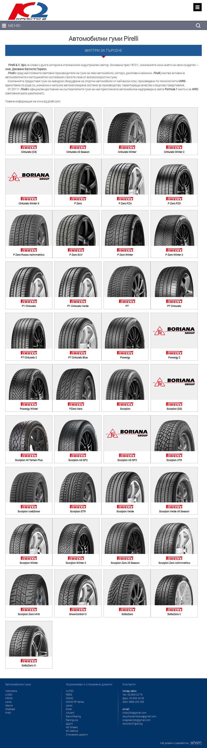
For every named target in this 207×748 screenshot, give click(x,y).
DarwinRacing (73, 716)
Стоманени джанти (77, 734)
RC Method (72, 730)
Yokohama (11, 690)
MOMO (9, 698)
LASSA (9, 694)
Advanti (70, 712)
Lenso (8, 701)
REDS (69, 694)
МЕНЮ (14, 25)
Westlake (10, 709)
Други (69, 723)
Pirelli (8, 712)
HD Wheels (72, 727)
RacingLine (72, 720)
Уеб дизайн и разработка (181, 743)
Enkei (69, 709)
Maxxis (9, 705)
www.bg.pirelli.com (48, 101)
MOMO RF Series (75, 701)
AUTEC (70, 690)
